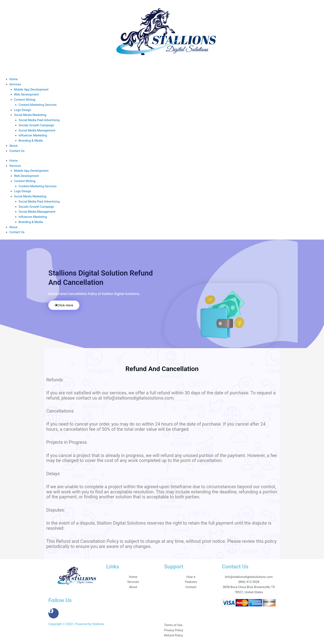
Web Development (26, 94)
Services (15, 84)
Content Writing (25, 99)
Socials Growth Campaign (36, 125)
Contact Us (17, 151)
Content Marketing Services (38, 105)
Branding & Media (31, 140)
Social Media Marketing (30, 115)
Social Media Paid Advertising (39, 120)
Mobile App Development (31, 89)
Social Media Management (37, 130)
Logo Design (22, 110)
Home (13, 79)
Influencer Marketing (33, 135)
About (13, 146)
